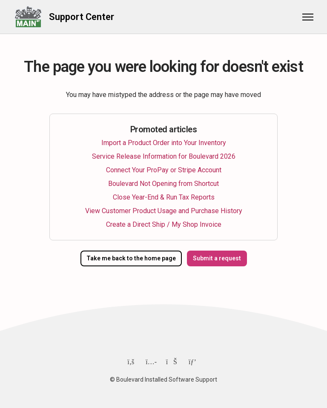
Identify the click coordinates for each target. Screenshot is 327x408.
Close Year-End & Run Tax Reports (164, 197)
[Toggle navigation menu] (308, 17)
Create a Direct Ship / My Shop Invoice (163, 224)
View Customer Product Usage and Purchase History (163, 211)
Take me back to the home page (131, 258)
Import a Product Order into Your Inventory (163, 143)
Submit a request (217, 258)
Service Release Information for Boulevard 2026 (163, 156)
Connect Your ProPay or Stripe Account (163, 170)
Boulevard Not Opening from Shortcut (163, 184)
